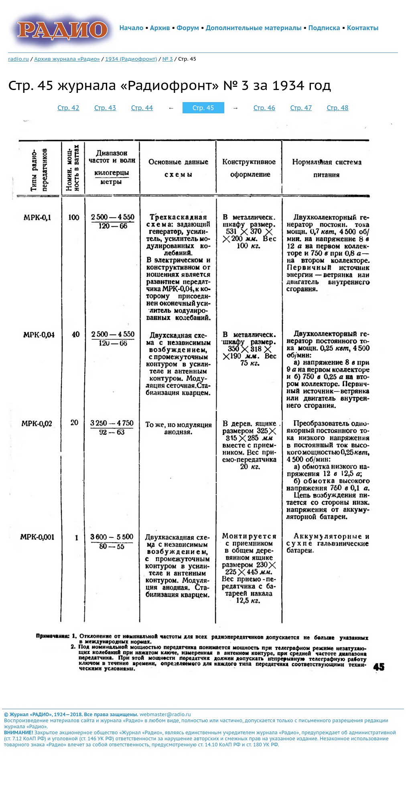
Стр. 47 (301, 107)
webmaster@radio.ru (165, 714)
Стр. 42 (68, 107)
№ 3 (167, 58)
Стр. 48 (337, 107)
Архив (160, 27)
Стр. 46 (264, 107)
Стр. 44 (142, 107)
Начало (132, 27)
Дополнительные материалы (254, 27)
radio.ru (18, 58)
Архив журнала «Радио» (67, 58)
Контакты (362, 27)
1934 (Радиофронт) (131, 58)
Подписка (324, 27)
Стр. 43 (105, 107)
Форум (188, 27)
